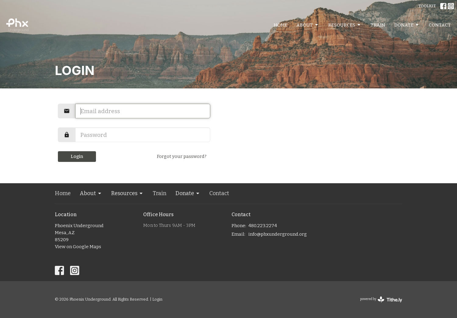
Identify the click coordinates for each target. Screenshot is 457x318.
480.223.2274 (262, 225)
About (307, 25)
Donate (407, 25)
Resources (344, 25)
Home (280, 25)
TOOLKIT (427, 6)
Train (377, 25)
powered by (381, 299)
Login (77, 156)
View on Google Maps (78, 246)
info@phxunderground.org (277, 234)
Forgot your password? (182, 156)
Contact (440, 25)
